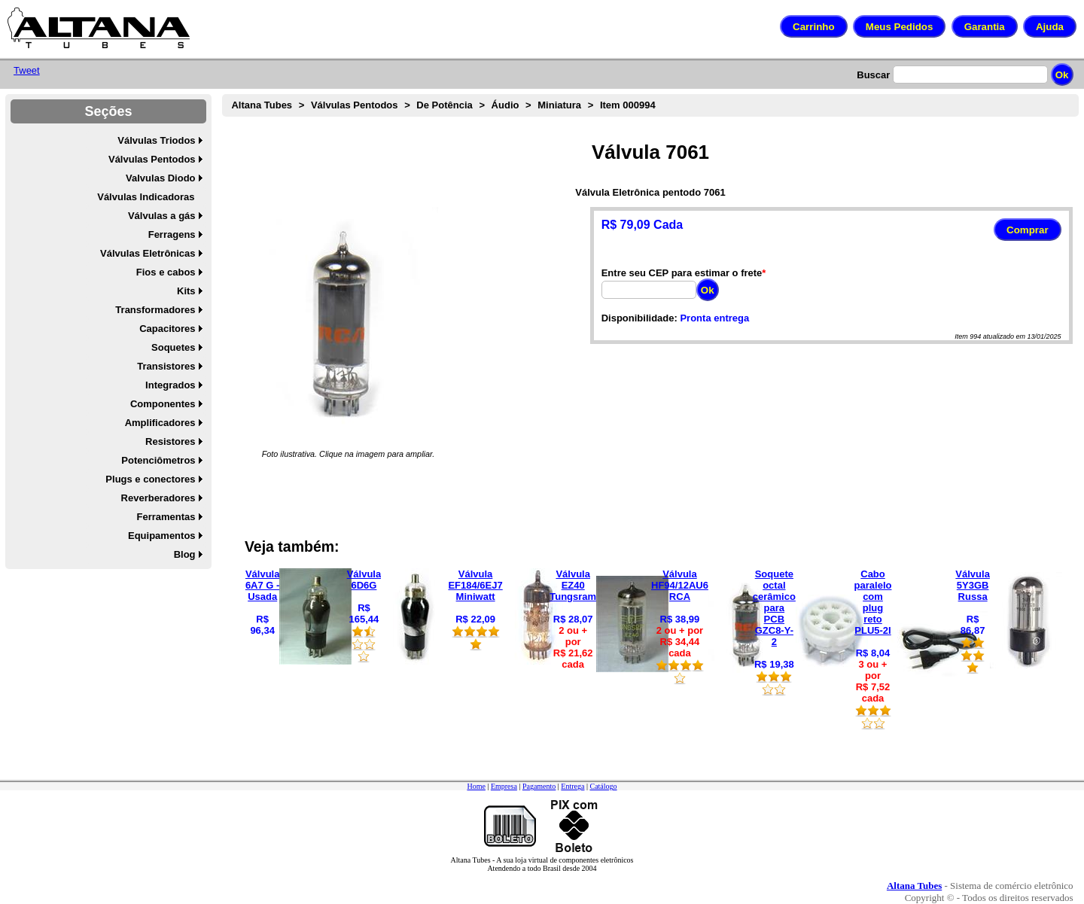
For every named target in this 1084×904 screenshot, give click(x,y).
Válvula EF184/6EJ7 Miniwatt (475, 585)
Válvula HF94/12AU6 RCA (679, 585)
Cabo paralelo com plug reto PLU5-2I (873, 602)
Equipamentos (162, 535)
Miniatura (559, 105)
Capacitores (167, 328)
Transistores (166, 366)
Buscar (873, 75)
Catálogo (603, 786)
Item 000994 (628, 105)
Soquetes (173, 347)
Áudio (505, 105)
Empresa (504, 786)
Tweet (27, 70)
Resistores (170, 441)
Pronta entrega (714, 318)
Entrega (572, 786)
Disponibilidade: (639, 318)
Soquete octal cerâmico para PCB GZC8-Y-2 (774, 607)
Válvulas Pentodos (152, 159)
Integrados (170, 385)
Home (476, 786)
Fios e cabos (166, 272)
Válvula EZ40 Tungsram (573, 585)
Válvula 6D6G (364, 579)
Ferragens (172, 234)
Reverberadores (158, 498)
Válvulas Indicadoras (145, 196)
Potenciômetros (158, 460)
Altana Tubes (261, 105)
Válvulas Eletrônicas (147, 253)
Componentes (163, 403)
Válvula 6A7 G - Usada (262, 585)
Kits (186, 291)
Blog (185, 554)
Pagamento (539, 786)
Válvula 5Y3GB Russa (972, 585)
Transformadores (155, 309)
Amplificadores (160, 422)
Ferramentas (166, 516)
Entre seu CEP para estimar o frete (682, 273)
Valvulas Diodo (160, 178)
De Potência (444, 105)
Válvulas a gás (162, 215)
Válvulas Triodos (156, 140)
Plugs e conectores (150, 479)
